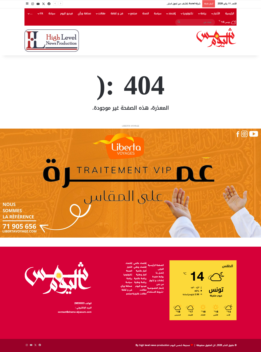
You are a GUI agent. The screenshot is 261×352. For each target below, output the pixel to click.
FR (41, 13)
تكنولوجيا (188, 13)
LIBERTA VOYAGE (130, 126)
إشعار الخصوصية (155, 288)
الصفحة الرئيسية (156, 265)
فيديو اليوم (66, 13)
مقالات (101, 13)
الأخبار (217, 13)
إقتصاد (172, 13)
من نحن (160, 284)
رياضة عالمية (140, 278)
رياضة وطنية (140, 282)
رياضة (203, 13)
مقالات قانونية (139, 293)
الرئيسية (229, 13)
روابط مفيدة (158, 276)
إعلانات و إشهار (156, 280)
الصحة (145, 13)
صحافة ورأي (84, 13)
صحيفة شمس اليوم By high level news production (163, 345)
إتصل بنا (160, 273)
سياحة (51, 13)
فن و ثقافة (117, 13)
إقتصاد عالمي (139, 263)
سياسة (157, 13)
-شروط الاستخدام (155, 292)
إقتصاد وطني (140, 267)
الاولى (161, 269)
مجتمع (133, 13)
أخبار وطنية (141, 274)
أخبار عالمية (141, 271)
